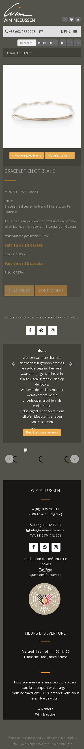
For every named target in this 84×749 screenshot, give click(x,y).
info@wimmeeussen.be (47, 530)
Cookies (45, 564)
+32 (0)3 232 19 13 (22, 31)
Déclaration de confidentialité (45, 559)
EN (77, 43)
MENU (69, 31)
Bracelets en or (19, 53)
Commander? (51, 290)
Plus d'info (19, 290)
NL (62, 43)
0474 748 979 (51, 535)
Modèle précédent (26, 155)
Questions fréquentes (45, 575)
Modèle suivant (59, 155)
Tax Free (45, 569)
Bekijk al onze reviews (42, 432)
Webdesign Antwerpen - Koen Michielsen (46, 744)
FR (70, 43)
